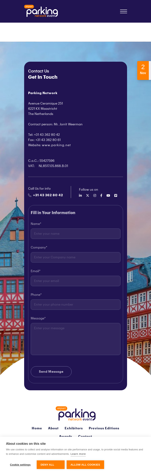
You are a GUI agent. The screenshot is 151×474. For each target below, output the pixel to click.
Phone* (36, 296)
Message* (38, 320)
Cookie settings (20, 464)
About (53, 428)
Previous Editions (104, 428)
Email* (35, 273)
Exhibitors (74, 428)
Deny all (47, 464)
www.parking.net (56, 145)
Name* (36, 225)
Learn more (78, 453)
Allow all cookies (85, 464)
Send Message (51, 373)
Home (37, 428)
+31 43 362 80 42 (45, 195)
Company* (39, 249)
